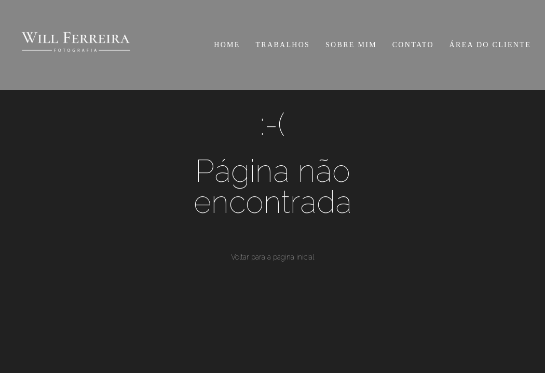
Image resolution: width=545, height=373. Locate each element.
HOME (227, 45)
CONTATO (413, 45)
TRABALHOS (283, 45)
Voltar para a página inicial (272, 257)
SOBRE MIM (351, 45)
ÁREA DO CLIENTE (490, 45)
